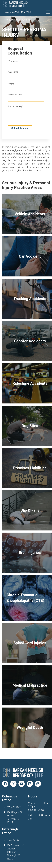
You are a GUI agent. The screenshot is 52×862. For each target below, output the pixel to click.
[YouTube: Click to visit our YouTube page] (21, 774)
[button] (17, 12)
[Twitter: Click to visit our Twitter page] (13, 774)
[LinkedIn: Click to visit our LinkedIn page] (30, 774)
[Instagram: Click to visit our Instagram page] (38, 774)
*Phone (11, 84)
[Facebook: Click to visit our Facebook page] (5, 774)
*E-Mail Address (15, 94)
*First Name (13, 61)
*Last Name (13, 72)
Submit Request (20, 128)
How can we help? (15, 106)
